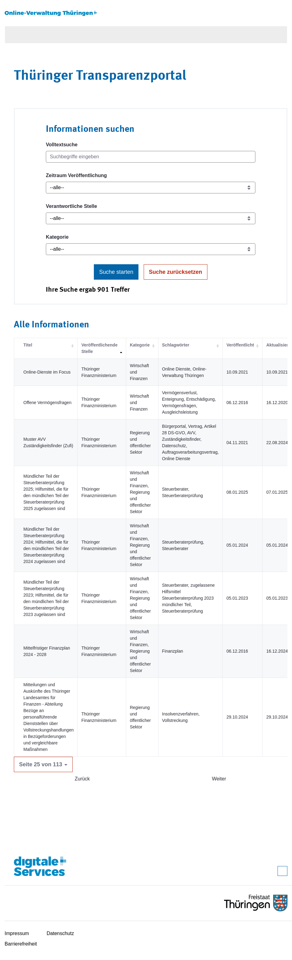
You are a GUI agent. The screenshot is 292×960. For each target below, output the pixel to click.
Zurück (82, 778)
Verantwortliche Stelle (71, 206)
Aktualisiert (278, 344)
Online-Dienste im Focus (46, 372)
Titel (27, 344)
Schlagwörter (176, 344)
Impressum (17, 933)
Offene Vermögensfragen (47, 402)
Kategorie (57, 237)
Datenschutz (60, 933)
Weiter (219, 778)
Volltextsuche (62, 144)
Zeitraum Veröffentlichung (76, 175)
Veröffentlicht (240, 344)
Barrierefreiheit (21, 943)
